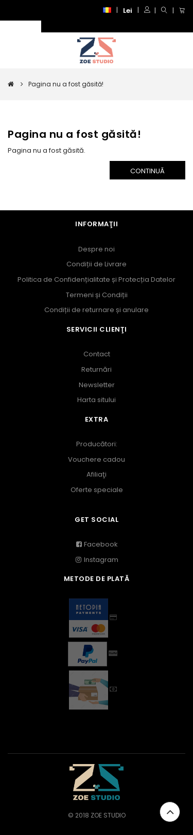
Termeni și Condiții (97, 295)
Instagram (96, 560)
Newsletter (97, 385)
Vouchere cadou (96, 459)
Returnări (96, 369)
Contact (96, 354)
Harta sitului (96, 400)
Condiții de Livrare (96, 264)
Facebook (96, 544)
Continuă (147, 171)
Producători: (96, 444)
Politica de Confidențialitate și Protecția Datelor (96, 279)
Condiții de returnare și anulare (96, 310)
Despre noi (96, 249)
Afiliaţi (96, 474)
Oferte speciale (97, 490)
